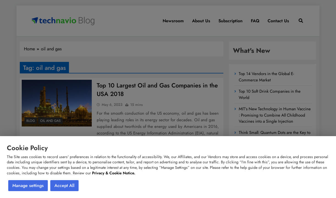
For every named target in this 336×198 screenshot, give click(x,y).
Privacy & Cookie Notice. (113, 173)
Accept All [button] (64, 185)
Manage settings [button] (28, 185)
